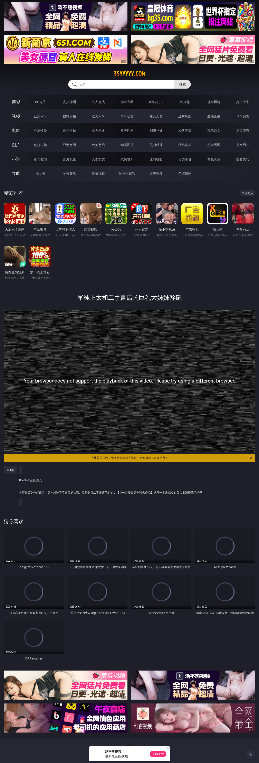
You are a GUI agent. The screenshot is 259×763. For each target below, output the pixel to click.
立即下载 (158, 754)
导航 (16, 173)
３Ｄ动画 (127, 116)
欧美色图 (98, 145)
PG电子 (40, 102)
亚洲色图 (69, 145)
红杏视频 (156, 173)
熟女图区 (213, 145)
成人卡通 (98, 130)
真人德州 (69, 102)
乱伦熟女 (213, 130)
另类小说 (184, 159)
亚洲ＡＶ (40, 116)
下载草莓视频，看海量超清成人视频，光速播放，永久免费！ (172, 457)
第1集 (10, 470)
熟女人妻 (156, 116)
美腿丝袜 (156, 145)
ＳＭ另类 (242, 116)
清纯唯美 (184, 145)
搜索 (182, 84)
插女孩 (40, 173)
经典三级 (184, 130)
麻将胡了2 (155, 102)
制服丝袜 (156, 130)
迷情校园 (156, 159)
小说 (16, 159)
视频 (16, 116)
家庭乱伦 (69, 159)
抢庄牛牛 (242, 102)
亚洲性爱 (40, 130)
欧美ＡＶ (98, 116)
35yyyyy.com (129, 74)
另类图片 (242, 145)
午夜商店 (69, 173)
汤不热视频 (127, 173)
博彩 (16, 102)
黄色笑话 (213, 159)
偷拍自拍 (69, 130)
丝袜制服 (184, 116)
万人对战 (98, 102)
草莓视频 (98, 173)
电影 (16, 130)
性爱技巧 (242, 159)
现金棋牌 (213, 102)
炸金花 (185, 102)
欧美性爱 (127, 130)
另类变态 (242, 130)
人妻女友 (98, 159)
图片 (16, 144)
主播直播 (213, 116)
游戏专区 (127, 102)
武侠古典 (127, 159)
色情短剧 (184, 173)
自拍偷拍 (69, 116)
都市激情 (40, 159)
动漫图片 (127, 145)
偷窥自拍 (40, 145)
